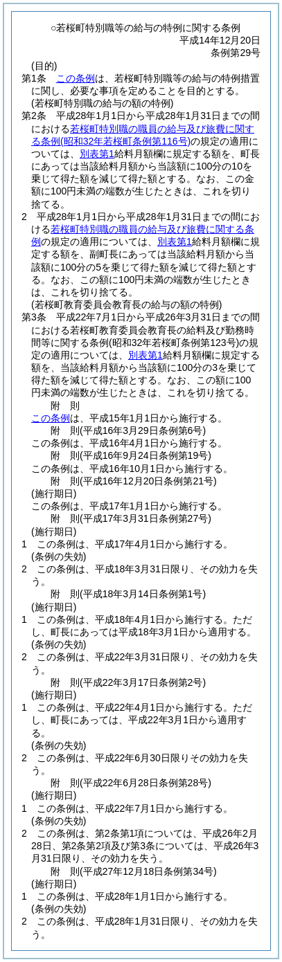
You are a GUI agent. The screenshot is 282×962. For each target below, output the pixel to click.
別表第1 (97, 153)
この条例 (75, 78)
